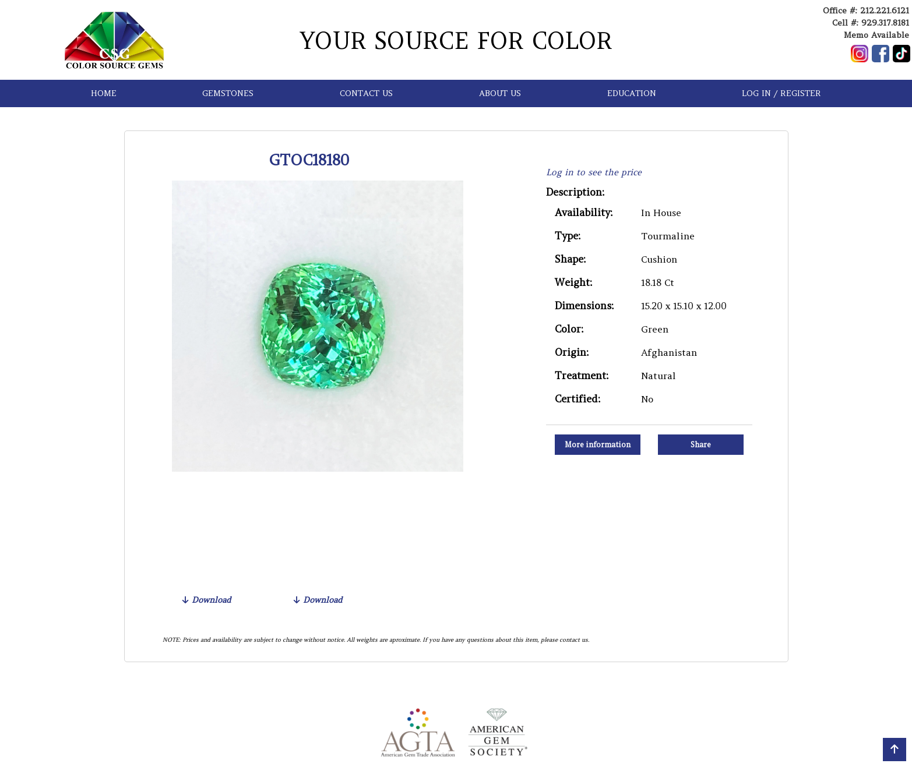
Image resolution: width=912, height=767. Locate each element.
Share (701, 445)
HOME (104, 93)
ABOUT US (500, 93)
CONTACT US (366, 93)
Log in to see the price (594, 172)
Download (206, 600)
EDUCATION (631, 93)
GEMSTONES (227, 93)
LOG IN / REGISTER (781, 93)
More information (598, 445)
